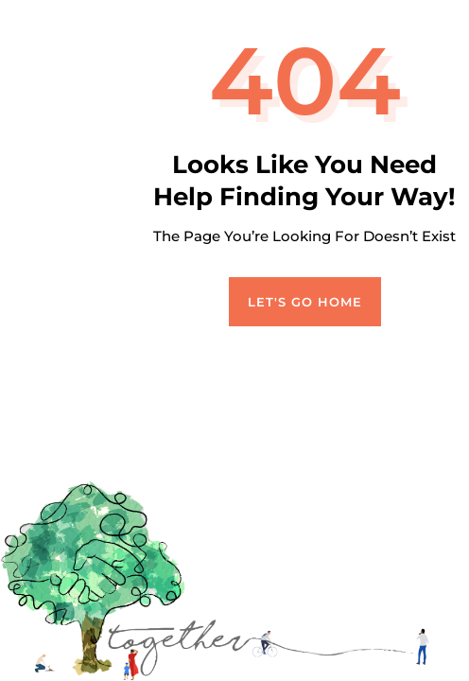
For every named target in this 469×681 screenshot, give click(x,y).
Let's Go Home (305, 301)
